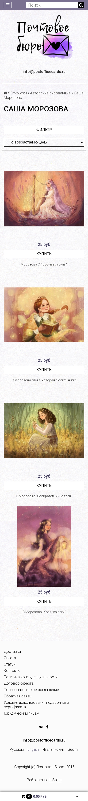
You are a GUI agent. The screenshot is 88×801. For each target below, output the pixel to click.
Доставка (12, 651)
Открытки (19, 93)
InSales (55, 780)
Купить (44, 254)
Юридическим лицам (21, 713)
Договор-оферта (19, 683)
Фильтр (44, 129)
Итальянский (53, 749)
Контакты (12, 670)
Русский (17, 749)
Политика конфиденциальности (30, 677)
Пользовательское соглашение (31, 689)
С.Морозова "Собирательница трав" (44, 496)
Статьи (9, 664)
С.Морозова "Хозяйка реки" (44, 612)
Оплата (10, 658)
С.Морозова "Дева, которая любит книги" (44, 380)
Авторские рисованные (50, 93)
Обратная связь (17, 696)
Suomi (73, 749)
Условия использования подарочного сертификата (36, 704)
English (33, 749)
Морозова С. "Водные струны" (44, 264)
